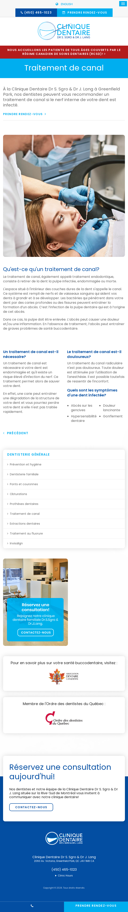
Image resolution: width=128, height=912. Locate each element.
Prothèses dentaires (24, 504)
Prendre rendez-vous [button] (87, 12)
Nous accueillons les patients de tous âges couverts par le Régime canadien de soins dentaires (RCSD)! (64, 52)
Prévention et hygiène (25, 464)
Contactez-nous (31, 807)
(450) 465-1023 (38, 12)
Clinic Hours (65, 875)
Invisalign (16, 543)
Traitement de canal (25, 514)
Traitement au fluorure (26, 533)
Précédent (15, 433)
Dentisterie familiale (24, 474)
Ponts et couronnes (24, 484)
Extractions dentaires (25, 524)
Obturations (18, 494)
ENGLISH (64, 4)
